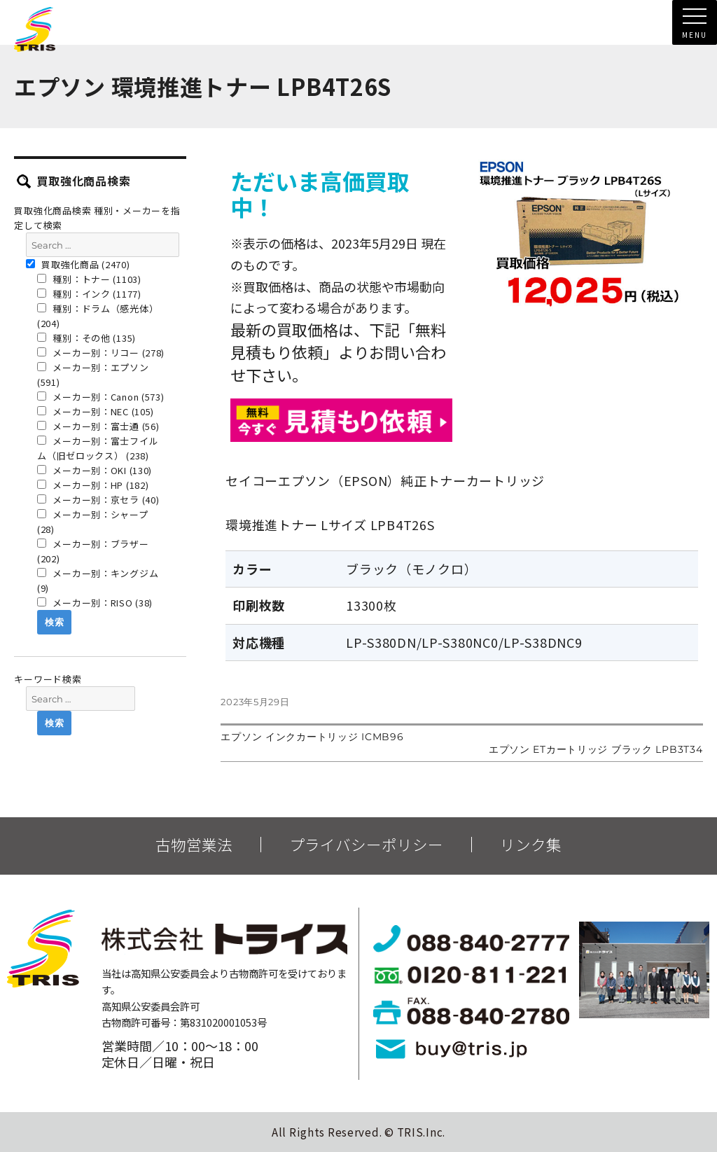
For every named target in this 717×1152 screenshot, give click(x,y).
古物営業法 (193, 844)
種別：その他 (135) (86, 338)
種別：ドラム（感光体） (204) (97, 316)
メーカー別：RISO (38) (95, 602)
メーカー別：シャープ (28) (92, 522)
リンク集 (531, 844)
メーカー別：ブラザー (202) (93, 551)
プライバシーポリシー (366, 844)
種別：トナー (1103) (89, 279)
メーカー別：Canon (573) (101, 396)
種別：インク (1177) (89, 293)
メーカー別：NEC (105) (95, 411)
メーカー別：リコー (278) (101, 352)
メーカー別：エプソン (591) (93, 375)
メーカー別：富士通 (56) (98, 426)
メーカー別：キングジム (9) (97, 581)
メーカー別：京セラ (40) (98, 499)
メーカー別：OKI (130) (94, 470)
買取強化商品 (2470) (78, 264)
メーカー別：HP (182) (93, 485)
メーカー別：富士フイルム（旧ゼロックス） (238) (97, 448)
